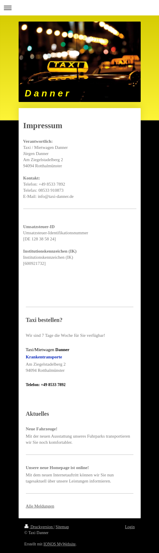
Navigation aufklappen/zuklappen (79, 7)
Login (130, 527)
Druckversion (39, 527)
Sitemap (62, 527)
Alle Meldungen (40, 506)
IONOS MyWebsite (60, 544)
